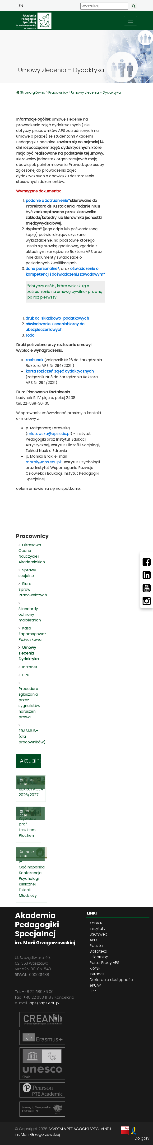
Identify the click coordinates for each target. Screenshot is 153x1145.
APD (93, 940)
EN (21, 5)
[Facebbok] (147, 562)
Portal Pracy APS (104, 962)
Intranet (29, 667)
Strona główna (33, 92)
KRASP (95, 968)
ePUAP (95, 985)
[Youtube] (147, 588)
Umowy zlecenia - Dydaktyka (96, 92)
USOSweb (98, 934)
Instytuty (98, 928)
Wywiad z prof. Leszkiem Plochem (27, 827)
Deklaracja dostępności (112, 979)
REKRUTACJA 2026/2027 (31, 792)
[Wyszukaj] (104, 6)
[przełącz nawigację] (130, 21)
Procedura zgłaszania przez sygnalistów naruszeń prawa (29, 703)
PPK (25, 675)
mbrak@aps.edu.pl (43, 462)
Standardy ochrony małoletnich (30, 614)
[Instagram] (147, 601)
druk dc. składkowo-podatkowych (57, 318)
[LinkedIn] (147, 575)
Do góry (142, 1138)
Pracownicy (58, 92)
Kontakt (97, 923)
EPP (93, 991)
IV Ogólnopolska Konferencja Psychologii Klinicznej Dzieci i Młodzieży (32, 878)
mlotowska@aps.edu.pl (48, 433)
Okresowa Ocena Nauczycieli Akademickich (32, 553)
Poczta (96, 945)
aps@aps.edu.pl (44, 1003)
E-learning (99, 957)
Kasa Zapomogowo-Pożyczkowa (32, 633)
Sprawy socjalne (27, 572)
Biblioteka (98, 951)
